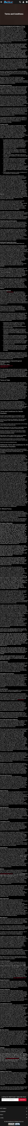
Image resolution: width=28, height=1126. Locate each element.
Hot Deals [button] (13, 1108)
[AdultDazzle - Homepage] (8, 2)
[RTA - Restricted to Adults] (17, 1124)
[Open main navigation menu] (1, 2)
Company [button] (13, 1111)
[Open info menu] (27, 2)
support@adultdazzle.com (6, 365)
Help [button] (13, 1115)
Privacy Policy (10, 292)
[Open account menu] (23, 2)
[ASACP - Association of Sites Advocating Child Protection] (11, 1124)
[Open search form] (20, 2)
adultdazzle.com (4, 367)
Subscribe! (22, 1099)
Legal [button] (13, 1118)
